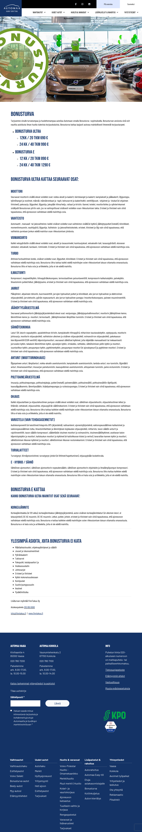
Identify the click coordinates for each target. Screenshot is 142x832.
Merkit (38, 774)
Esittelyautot (17, 774)
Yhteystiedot (131, 14)
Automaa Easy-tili (94, 778)
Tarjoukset (41, 799)
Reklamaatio (116, 797)
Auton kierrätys (93, 801)
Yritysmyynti (41, 784)
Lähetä (57, 706)
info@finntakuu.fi (18, 616)
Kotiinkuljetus (92, 796)
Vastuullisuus (112, 685)
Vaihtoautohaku (18, 769)
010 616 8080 (29, 610)
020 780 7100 (47, 664)
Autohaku (40, 769)
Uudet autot (71, 14)
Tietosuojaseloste (115, 672)
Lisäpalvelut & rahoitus (109, 14)
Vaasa (113, 769)
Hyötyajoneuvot (43, 779)
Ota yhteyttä (116, 792)
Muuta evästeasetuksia (117, 691)
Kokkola (114, 774)
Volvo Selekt (16, 779)
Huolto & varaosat (88, 14)
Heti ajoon (40, 789)
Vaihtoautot (54, 14)
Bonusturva (91, 791)
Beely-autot (16, 789)
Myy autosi (15, 794)
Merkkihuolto (67, 781)
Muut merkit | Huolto (70, 786)
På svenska (108, 4)
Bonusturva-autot (19, 784)
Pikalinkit (115, 802)
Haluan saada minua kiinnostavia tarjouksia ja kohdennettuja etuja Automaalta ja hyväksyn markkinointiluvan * (25, 721)
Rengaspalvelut (68, 817)
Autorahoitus (92, 773)
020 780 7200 (17, 664)
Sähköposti (17, 700)
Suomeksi (131, 4)
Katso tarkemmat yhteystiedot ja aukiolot (32, 686)
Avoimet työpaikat (119, 779)
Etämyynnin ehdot (115, 679)
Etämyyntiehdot (18, 799)
